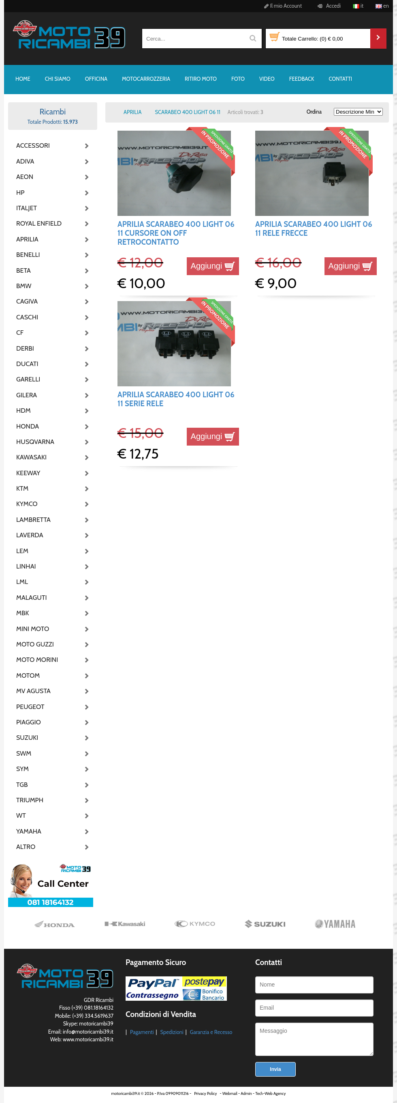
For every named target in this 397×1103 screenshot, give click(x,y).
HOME (22, 78)
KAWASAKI (31, 457)
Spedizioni (171, 1032)
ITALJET (26, 208)
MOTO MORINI (36, 660)
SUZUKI (27, 737)
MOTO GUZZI (35, 644)
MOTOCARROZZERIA (146, 78)
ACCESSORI (33, 145)
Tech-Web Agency (270, 1093)
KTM (22, 488)
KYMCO (27, 504)
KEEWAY (28, 473)
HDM (23, 410)
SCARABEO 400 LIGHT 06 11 (187, 112)
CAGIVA (27, 301)
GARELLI (28, 379)
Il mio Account (282, 5)
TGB (22, 784)
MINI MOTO (32, 629)
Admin (246, 1093)
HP (20, 192)
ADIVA (25, 161)
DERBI (25, 348)
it (358, 5)
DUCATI (27, 364)
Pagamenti (142, 1032)
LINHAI (26, 566)
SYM (22, 769)
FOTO (238, 78)
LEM (22, 551)
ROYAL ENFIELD (36, 223)
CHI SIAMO (57, 78)
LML (22, 582)
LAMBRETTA (33, 519)
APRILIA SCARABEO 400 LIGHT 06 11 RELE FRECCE (313, 229)
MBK (22, 613)
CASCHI (27, 317)
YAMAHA (28, 831)
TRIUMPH (29, 800)
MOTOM (28, 675)
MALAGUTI (31, 597)
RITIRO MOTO (201, 78)
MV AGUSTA (33, 691)
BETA (23, 270)
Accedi (328, 5)
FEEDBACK (301, 78)
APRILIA (27, 239)
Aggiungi (213, 265)
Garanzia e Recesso (211, 1032)
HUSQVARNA (35, 442)
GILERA (26, 395)
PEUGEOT (30, 707)
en (382, 5)
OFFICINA (96, 78)
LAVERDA (29, 535)
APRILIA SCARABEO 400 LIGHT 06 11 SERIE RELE (176, 399)
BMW (23, 286)
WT (21, 815)
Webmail (229, 1093)
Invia (275, 1069)
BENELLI (28, 255)
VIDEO (267, 78)
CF (19, 332)
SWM (23, 753)
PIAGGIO (28, 722)
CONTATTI (340, 78)
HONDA (27, 426)
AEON (24, 177)
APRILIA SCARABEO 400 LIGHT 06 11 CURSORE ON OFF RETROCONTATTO (176, 233)
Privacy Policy (205, 1093)
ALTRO (25, 847)
